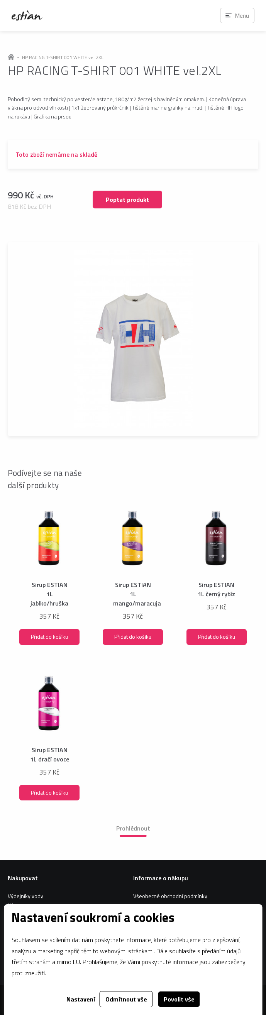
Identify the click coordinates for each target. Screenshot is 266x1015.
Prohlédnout (133, 828)
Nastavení (80, 999)
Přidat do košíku (49, 637)
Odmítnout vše (126, 999)
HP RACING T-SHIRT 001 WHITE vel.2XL (62, 57)
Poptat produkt (127, 199)
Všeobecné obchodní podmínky (170, 896)
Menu (242, 15)
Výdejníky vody (25, 896)
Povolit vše (179, 999)
